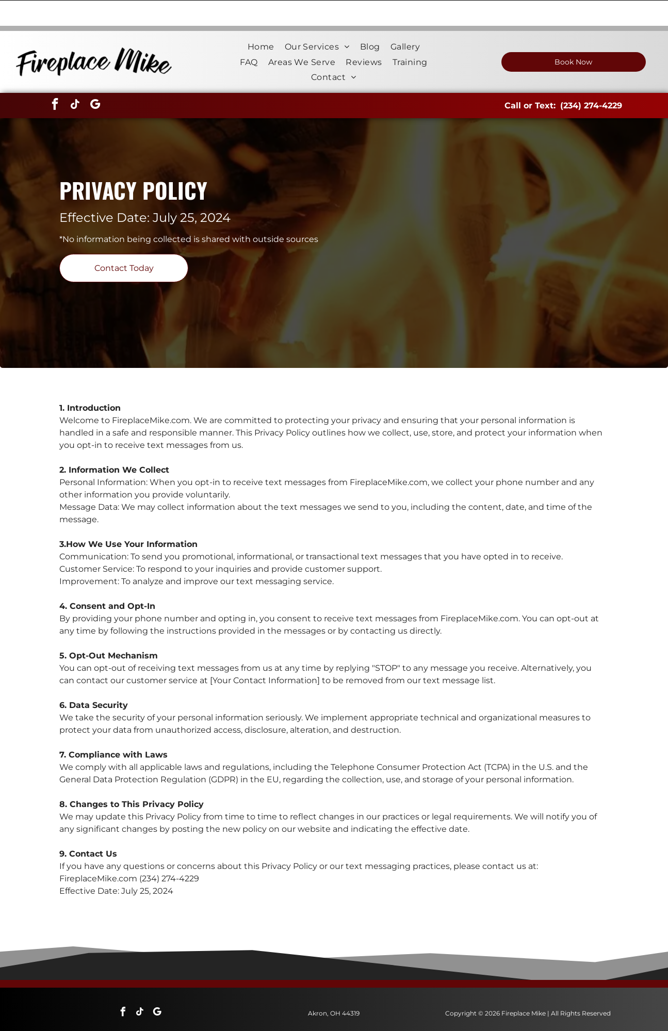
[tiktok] (75, 80)
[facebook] (54, 80)
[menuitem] (261, 20)
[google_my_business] (95, 80)
